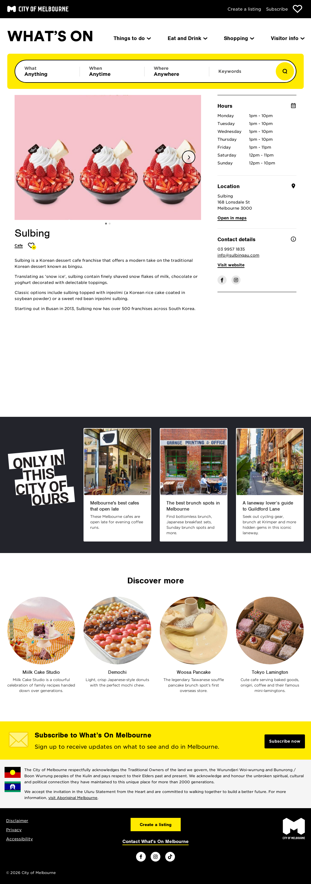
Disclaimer (17, 820)
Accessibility (19, 839)
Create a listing (244, 9)
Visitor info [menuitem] (287, 38)
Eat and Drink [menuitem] (187, 38)
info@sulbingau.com (238, 255)
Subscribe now (284, 741)
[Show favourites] (297, 9)
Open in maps (232, 218)
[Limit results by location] (177, 71)
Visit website (230, 265)
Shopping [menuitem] (238, 38)
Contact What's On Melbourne (155, 841)
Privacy (14, 830)
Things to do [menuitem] (132, 38)
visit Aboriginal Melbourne (72, 797)
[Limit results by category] (47, 71)
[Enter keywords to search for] (241, 74)
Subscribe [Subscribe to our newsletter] (277, 9)
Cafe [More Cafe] (19, 245)
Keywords (229, 71)
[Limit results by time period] (112, 71)
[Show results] (285, 71)
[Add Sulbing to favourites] (32, 246)
